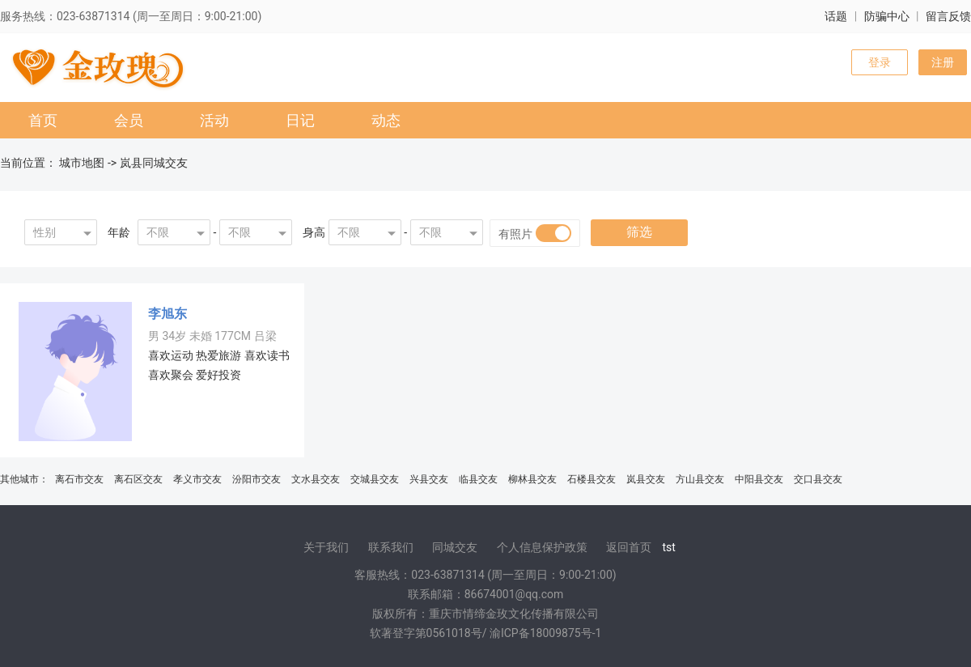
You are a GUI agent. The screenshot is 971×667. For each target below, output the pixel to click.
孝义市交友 (197, 479)
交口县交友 (818, 479)
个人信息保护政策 (542, 547)
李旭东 (167, 313)
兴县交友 (428, 479)
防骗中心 (887, 16)
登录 (879, 62)
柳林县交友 (532, 479)
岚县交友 (645, 479)
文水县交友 (315, 479)
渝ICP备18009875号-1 (545, 633)
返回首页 (628, 547)
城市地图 (81, 162)
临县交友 (478, 479)
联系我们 (390, 547)
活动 (214, 120)
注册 (942, 62)
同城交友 (454, 547)
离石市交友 (79, 479)
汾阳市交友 (256, 479)
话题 (836, 16)
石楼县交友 (591, 479)
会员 (128, 120)
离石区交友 (138, 479)
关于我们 (326, 547)
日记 (300, 120)
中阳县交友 (759, 479)
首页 (42, 120)
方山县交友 (700, 479)
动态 (386, 120)
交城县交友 (374, 479)
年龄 (119, 232)
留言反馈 (948, 16)
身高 (314, 232)
